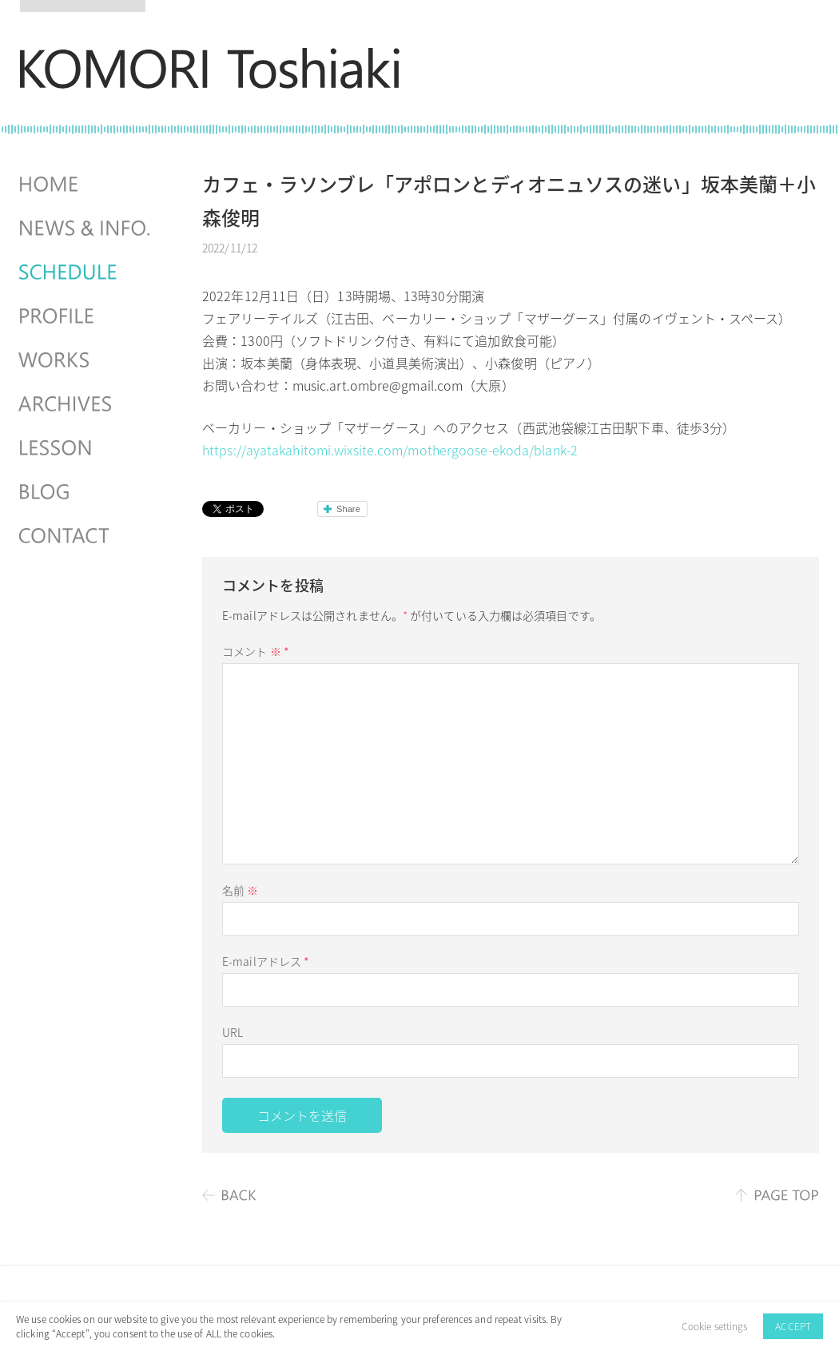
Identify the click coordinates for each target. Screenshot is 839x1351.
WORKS (86, 360)
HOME (86, 185)
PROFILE (86, 316)
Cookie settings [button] (715, 1326)
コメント (255, 651)
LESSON (86, 448)
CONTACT (86, 536)
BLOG (86, 492)
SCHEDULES (86, 272)
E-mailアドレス (265, 961)
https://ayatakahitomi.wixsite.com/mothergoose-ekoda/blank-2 (390, 449)
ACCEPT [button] (793, 1326)
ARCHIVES (86, 404)
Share (348, 509)
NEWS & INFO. (86, 228)
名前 (240, 890)
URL (232, 1032)
